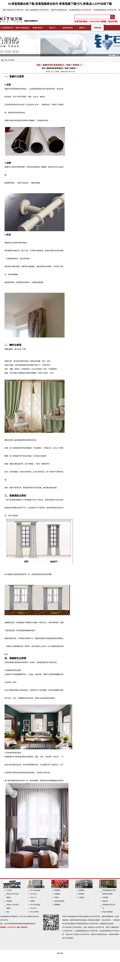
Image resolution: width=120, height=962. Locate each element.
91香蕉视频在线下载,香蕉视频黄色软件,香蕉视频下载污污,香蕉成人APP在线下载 (60, 3)
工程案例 (81, 897)
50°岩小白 (33, 908)
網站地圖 (60, 953)
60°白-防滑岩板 (35, 904)
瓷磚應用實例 (68, 28)
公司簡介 (9, 890)
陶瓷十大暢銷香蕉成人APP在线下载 (36, 10)
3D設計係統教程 (107, 912)
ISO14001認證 (67, 927)
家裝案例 (81, 894)
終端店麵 (81, 890)
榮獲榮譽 (57, 904)
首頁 (5, 60)
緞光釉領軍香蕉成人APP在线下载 (80, 10)
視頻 (7, 912)
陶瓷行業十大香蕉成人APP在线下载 (77, 934)
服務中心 (82, 28)
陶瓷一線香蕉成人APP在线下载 (13, 10)
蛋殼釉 (32, 901)
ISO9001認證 (109, 923)
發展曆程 (9, 901)
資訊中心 (52, 28)
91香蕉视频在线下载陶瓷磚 (8, 916)
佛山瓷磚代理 (106, 920)
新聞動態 (57, 890)
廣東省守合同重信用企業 (59, 10)
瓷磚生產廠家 (95, 920)
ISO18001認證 (77, 927)
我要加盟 (97, 28)
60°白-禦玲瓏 (34, 912)
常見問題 (11, 60)
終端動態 (57, 894)
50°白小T (33, 897)
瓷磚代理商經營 (59, 901)
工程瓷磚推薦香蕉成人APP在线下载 (104, 10)
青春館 (56, 897)
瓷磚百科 (105, 901)
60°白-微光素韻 (35, 890)
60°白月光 (33, 894)
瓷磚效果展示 (38, 28)
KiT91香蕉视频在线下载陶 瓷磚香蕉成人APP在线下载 (82, 916)
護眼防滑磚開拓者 (31, 21)
